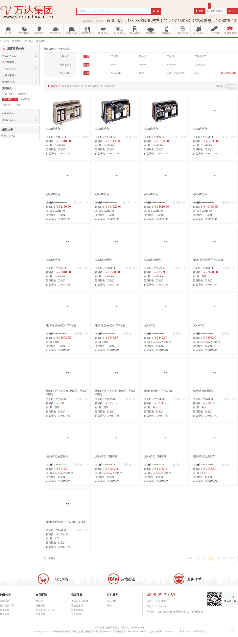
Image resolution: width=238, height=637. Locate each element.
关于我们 (104, 627)
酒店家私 (135, 33)
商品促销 (111, 601)
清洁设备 (198, 33)
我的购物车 (217, 11)
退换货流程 (77, 609)
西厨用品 (150, 33)
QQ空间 (161, 611)
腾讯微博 (180, 611)
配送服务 (40, 614)
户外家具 (9, 69)
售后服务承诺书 (79, 601)
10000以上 (200, 64)
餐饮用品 (103, 33)
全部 (86, 56)
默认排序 (55, 86)
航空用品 (39, 33)
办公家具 (8, 113)
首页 (189, 557)
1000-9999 (172, 64)
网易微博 (198, 611)
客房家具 (9, 55)
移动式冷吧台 (103, 259)
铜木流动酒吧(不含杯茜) (208, 259)
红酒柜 (7, 104)
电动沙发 (9, 94)
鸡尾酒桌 (26, 99)
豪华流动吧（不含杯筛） (159, 390)
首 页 (8, 33)
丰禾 (197, 73)
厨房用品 (119, 33)
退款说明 (76, 614)
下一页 (221, 557)
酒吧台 (23, 94)
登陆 (201, 11)
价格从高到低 (91, 86)
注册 (233, 11)
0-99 (113, 64)
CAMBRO (116, 72)
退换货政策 (77, 605)
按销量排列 (109, 86)
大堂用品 (55, 33)
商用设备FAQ (137, 627)
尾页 (232, 557)
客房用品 (71, 33)
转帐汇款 (40, 605)
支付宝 (39, 601)
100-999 (143, 64)
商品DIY (111, 605)
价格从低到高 (72, 86)
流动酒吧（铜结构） (107, 456)
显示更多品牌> (229, 73)
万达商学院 (230, 33)
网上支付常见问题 (45, 609)
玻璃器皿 (166, 33)
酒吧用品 (182, 33)
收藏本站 (88, 21)
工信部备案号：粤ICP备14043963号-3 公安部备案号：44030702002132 (146, 631)
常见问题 (5, 614)
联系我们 (114, 627)
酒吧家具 (9, 88)
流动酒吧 (149, 325)
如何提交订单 (7, 605)
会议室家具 (10, 62)
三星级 (170, 56)
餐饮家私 (9, 119)
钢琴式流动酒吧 (203, 390)
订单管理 (5, 609)
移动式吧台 (53, 128)
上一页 (201, 557)
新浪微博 (170, 611)
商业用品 (24, 33)
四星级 (142, 56)
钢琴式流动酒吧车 (204, 456)
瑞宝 (141, 73)
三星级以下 (200, 56)
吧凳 (19, 104)
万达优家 (214, 33)
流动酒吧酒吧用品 (57, 456)
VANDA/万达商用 (176, 73)
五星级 (114, 56)
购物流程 (5, 601)
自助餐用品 (87, 33)
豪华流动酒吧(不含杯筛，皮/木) (65, 521)
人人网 (189, 611)
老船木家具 (9, 75)
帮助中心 (100, 21)
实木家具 (8, 82)
